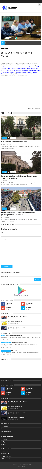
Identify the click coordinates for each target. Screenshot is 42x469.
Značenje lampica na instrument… (16, 417)
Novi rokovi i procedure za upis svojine (14, 141)
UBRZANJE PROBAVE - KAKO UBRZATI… (18, 316)
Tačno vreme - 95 (6, 459)
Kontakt (4, 444)
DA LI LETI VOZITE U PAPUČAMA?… (16, 327)
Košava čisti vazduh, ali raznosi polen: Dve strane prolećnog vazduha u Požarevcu (18, 213)
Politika (38, 108)
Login (39, 2)
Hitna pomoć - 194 (6, 456)
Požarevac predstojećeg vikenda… (12, 335)
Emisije (4, 434)
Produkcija (4, 439)
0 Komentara (7, 224)
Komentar (4, 239)
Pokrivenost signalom (7, 436)
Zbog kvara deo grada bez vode (14, 342)
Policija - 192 (5, 451)
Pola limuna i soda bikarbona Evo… (16, 321)
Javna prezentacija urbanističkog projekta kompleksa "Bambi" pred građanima (19, 177)
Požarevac (12, 138)
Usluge (3, 442)
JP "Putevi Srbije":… (10, 351)
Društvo (4, 138)
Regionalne (5, 426)
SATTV (30, 464)
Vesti (3, 429)
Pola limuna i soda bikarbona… (15, 406)
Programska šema (6, 431)
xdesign (23, 466)
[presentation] (13, 260)
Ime (2, 232)
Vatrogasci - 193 (6, 453)
